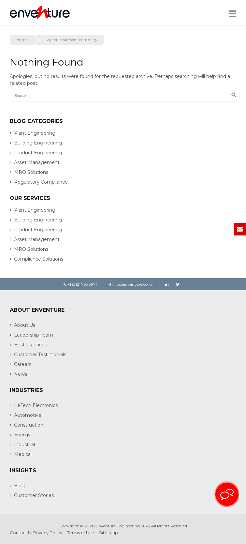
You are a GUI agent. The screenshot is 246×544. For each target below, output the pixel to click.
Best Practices (30, 345)
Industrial (24, 444)
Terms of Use (80, 532)
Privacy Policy (47, 532)
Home (22, 39)
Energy (22, 435)
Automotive (27, 415)
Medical (23, 454)
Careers (22, 364)
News (20, 374)
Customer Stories (34, 495)
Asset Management (37, 162)
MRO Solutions (31, 172)
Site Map (108, 532)
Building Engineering (38, 143)
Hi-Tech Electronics (36, 405)
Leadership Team (33, 335)
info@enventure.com (129, 284)
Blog (19, 486)
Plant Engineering (34, 133)
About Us (24, 325)
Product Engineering (38, 153)
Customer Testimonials (40, 354)
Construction (28, 425)
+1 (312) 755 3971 (80, 284)
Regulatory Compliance (41, 182)
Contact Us (21, 532)
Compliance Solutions (38, 259)
